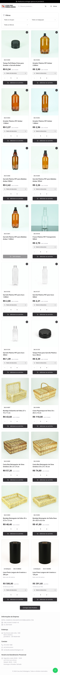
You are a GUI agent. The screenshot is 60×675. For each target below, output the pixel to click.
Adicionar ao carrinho (15, 83)
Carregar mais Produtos (30, 608)
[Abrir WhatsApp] (55, 670)
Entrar (53, 6)
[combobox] (16, 20)
